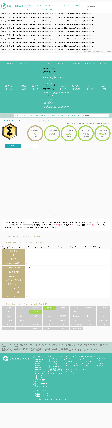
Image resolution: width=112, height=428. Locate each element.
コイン (21, 121)
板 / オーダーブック (71, 359)
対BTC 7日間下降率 (40, 391)
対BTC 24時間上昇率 (40, 380)
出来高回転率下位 (41, 396)
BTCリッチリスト (56, 358)
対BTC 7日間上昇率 (40, 387)
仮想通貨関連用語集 (55, 370)
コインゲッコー (87, 362)
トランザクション (56, 364)
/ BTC (30, 146)
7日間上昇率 (39, 376)
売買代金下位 (40, 366)
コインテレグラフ (88, 368)
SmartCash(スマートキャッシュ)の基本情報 (24, 243)
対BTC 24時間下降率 (40, 384)
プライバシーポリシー (102, 361)
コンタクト (101, 368)
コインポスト (86, 366)
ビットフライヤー (72, 364)
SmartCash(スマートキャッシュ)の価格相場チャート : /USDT (88, 124)
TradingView (56, 216)
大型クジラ (54, 362)
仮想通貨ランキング (39, 357)
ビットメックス (71, 369)
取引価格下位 (40, 370)
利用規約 (100, 364)
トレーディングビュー (87, 359)
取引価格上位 (40, 368)
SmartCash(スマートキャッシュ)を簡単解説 (24, 236)
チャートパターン (56, 373)
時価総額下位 (40, 362)
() (26, 296)
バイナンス (70, 371)
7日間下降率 (39, 378)
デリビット (70, 373)
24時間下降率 (40, 374)
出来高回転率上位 (41, 394)
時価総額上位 (40, 360)
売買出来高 (70, 362)
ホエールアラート (88, 364)
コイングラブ (8, 121)
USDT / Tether (56, 368)
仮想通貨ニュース (56, 356)
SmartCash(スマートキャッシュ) (40, 121)
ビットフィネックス (71, 366)
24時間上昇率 (40, 372)
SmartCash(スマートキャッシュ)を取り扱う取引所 (27, 304)
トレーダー (54, 360)
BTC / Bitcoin (56, 366)
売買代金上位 (40, 364)
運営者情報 (101, 358)
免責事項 (100, 366)
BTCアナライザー (71, 356)
